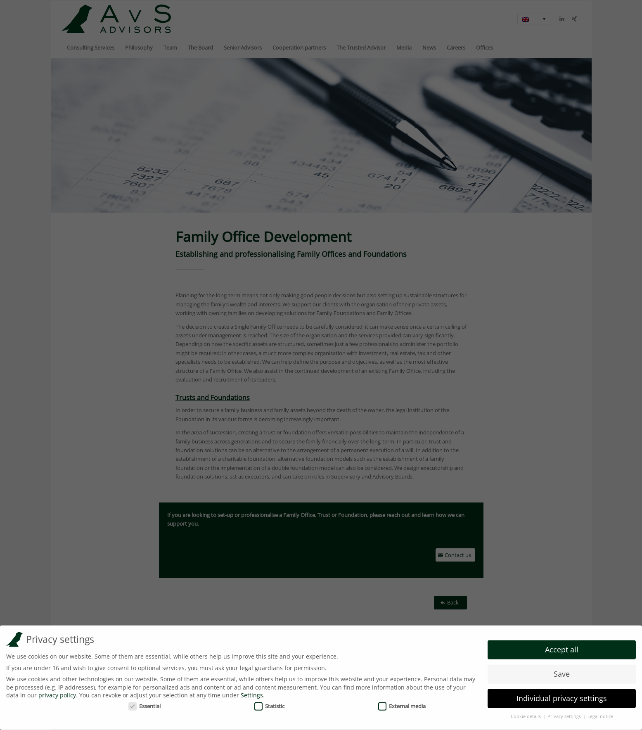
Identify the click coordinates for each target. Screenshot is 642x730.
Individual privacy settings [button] (561, 695)
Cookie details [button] (526, 713)
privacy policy (57, 692)
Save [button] (562, 670)
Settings (252, 692)
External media (402, 702)
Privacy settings (564, 713)
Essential (144, 702)
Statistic (269, 702)
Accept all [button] (561, 646)
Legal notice (600, 713)
